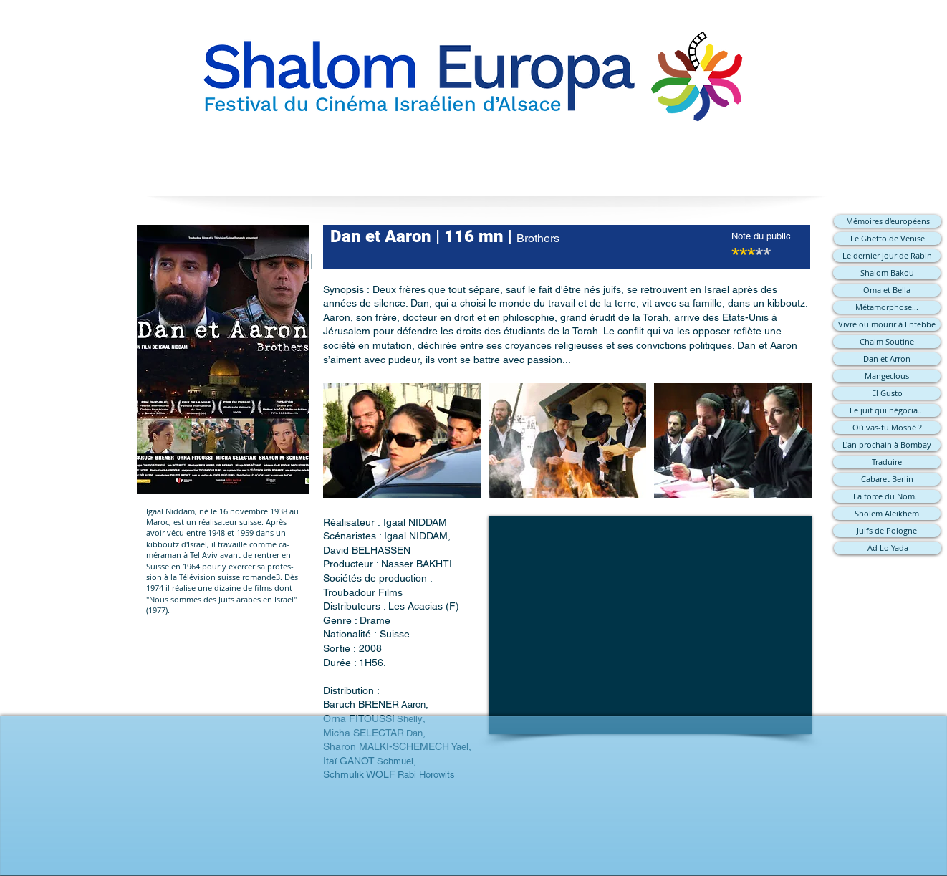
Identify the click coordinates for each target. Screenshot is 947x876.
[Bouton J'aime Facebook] (473, 822)
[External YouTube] (650, 625)
